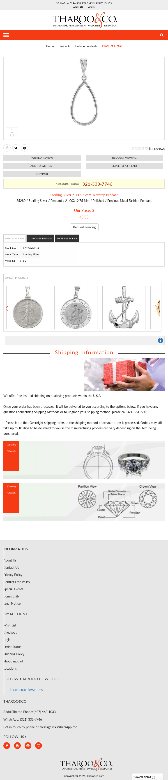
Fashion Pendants (86, 46)
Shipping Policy (67, 238)
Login (91, 6)
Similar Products (16, 277)
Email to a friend (124, 165)
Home (50, 46)
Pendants (65, 46)
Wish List (79, 6)
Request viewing (124, 157)
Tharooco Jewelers (26, 689)
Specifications (14, 238)
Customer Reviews (40, 238)
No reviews (157, 149)
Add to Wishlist (42, 165)
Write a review (42, 157)
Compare (42, 174)
